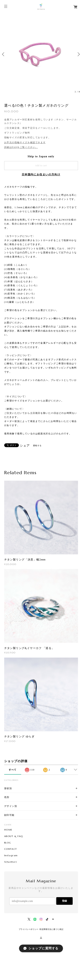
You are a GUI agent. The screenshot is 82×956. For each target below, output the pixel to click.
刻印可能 (9, 815)
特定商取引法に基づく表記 (51, 929)
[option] (41, 54)
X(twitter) (10, 862)
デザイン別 (10, 806)
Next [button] (78, 54)
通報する (37, 445)
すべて (13, 769)
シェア (25, 445)
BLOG (7, 842)
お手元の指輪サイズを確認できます (25, 142)
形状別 (8, 788)
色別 (6, 797)
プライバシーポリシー (29, 929)
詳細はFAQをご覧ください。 (21, 147)
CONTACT (10, 849)
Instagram (11, 855)
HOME (8, 829)
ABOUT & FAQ (13, 836)
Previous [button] (4, 54)
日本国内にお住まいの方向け (41, 174)
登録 (64, 900)
